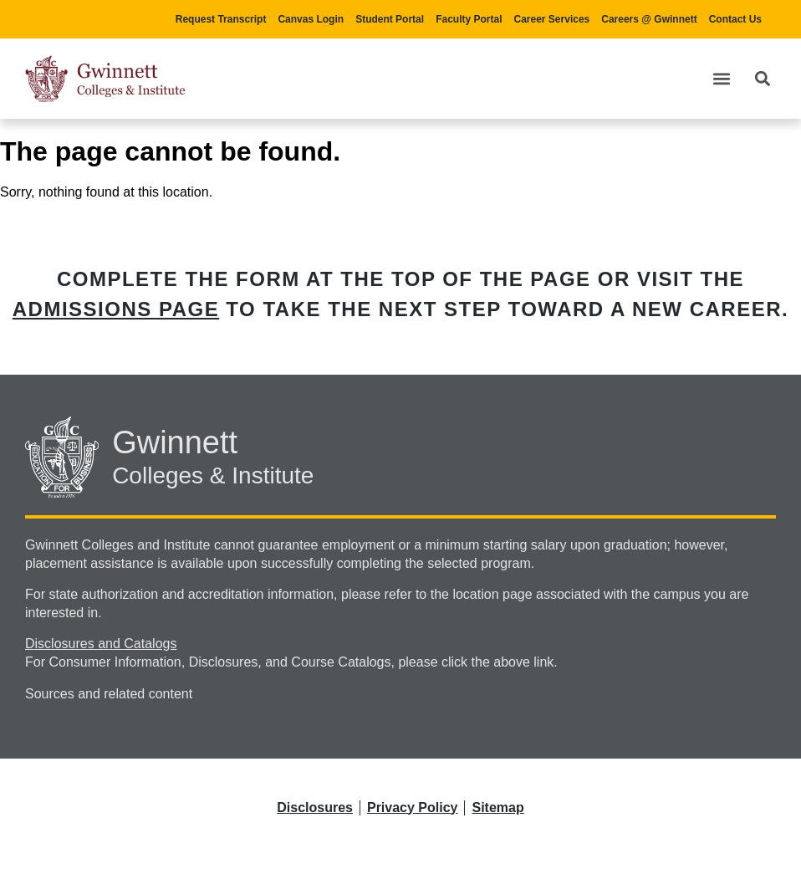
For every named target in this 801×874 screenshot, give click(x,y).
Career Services (552, 19)
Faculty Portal (469, 19)
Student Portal (389, 19)
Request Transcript (221, 19)
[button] (721, 78)
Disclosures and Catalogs (100, 643)
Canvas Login (311, 19)
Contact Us (735, 19)
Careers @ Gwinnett (648, 19)
